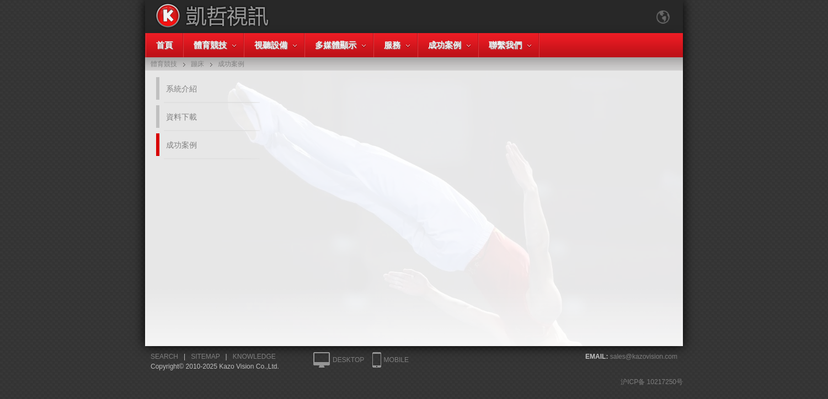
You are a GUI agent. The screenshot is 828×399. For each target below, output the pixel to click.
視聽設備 (270, 45)
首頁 (164, 45)
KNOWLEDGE (254, 356)
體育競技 (210, 45)
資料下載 (181, 116)
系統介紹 (181, 88)
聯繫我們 (505, 45)
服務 (392, 45)
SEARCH (164, 356)
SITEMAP (205, 356)
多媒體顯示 (335, 45)
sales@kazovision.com (643, 356)
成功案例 (444, 45)
